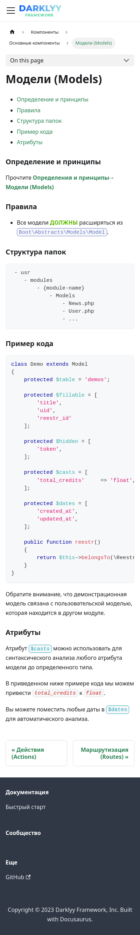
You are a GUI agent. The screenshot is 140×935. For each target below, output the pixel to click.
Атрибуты (30, 142)
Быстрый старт (26, 807)
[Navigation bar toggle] (11, 10)
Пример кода (35, 131)
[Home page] (12, 32)
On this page (27, 60)
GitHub (18, 877)
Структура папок (39, 121)
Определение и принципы (53, 99)
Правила (29, 110)
